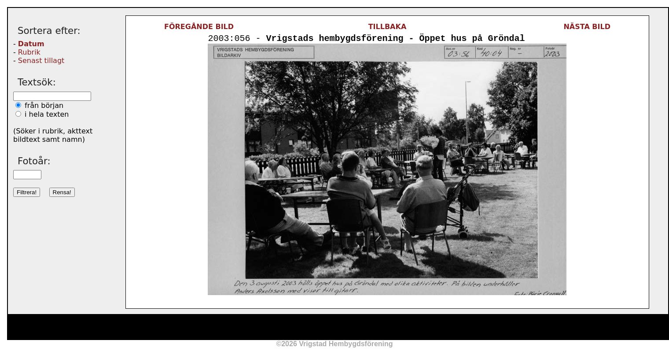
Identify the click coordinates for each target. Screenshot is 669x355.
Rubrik (29, 52)
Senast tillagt (41, 60)
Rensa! (62, 192)
